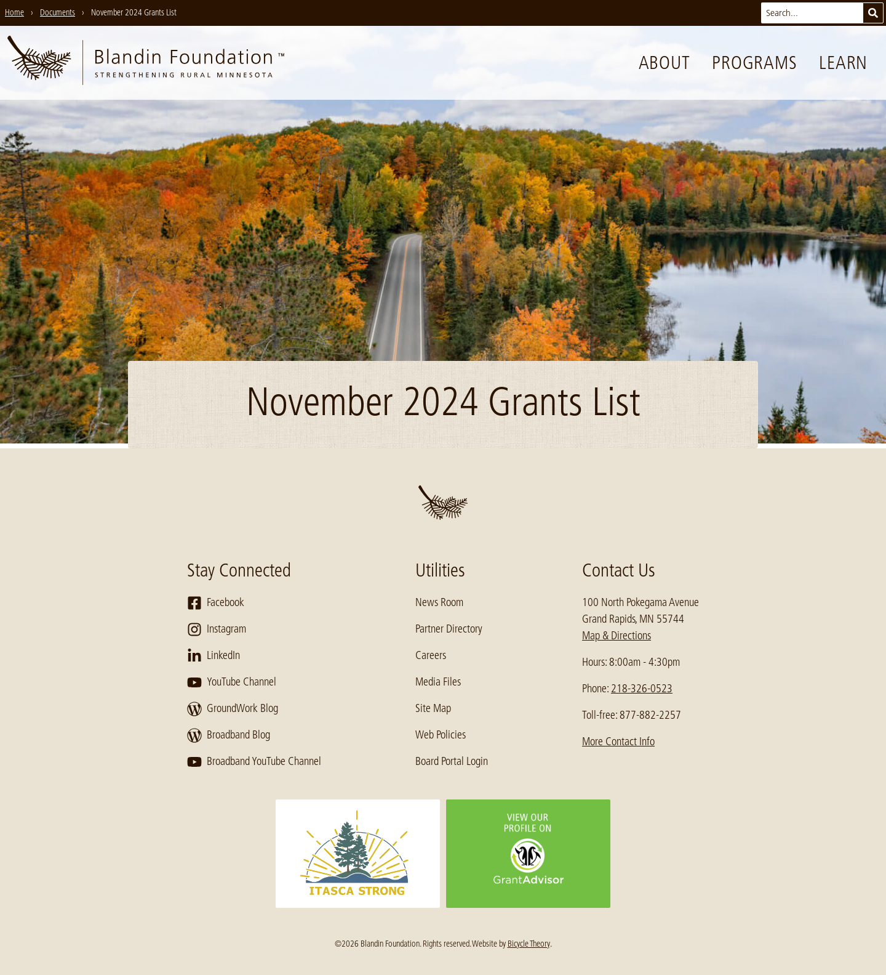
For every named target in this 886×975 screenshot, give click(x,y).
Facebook (215, 603)
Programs (754, 63)
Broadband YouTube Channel (254, 762)
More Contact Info (618, 741)
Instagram (216, 629)
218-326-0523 (641, 688)
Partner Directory (448, 629)
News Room (439, 602)
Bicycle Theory (529, 943)
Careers (430, 655)
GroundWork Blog (232, 709)
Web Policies (440, 735)
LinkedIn (213, 656)
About (664, 63)
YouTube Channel (231, 682)
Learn (843, 63)
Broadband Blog (228, 735)
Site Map (433, 708)
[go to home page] (145, 63)
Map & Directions (616, 635)
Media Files (438, 682)
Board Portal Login (451, 761)
